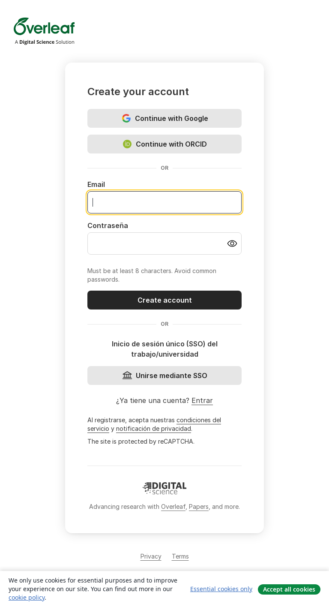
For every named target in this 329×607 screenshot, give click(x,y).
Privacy (151, 556)
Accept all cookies (289, 589)
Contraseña (107, 225)
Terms (180, 556)
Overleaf (173, 506)
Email (96, 184)
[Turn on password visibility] (232, 243)
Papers (199, 506)
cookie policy (27, 597)
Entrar (202, 400)
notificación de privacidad (153, 428)
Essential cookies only (221, 589)
